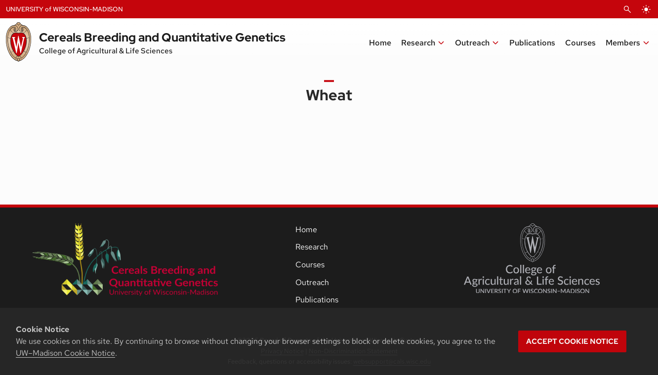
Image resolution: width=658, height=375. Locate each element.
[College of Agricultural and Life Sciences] (532, 258)
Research (311, 247)
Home (306, 229)
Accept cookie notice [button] (572, 341)
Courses (310, 264)
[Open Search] (627, 9)
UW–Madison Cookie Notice (65, 353)
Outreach (312, 282)
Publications (316, 299)
